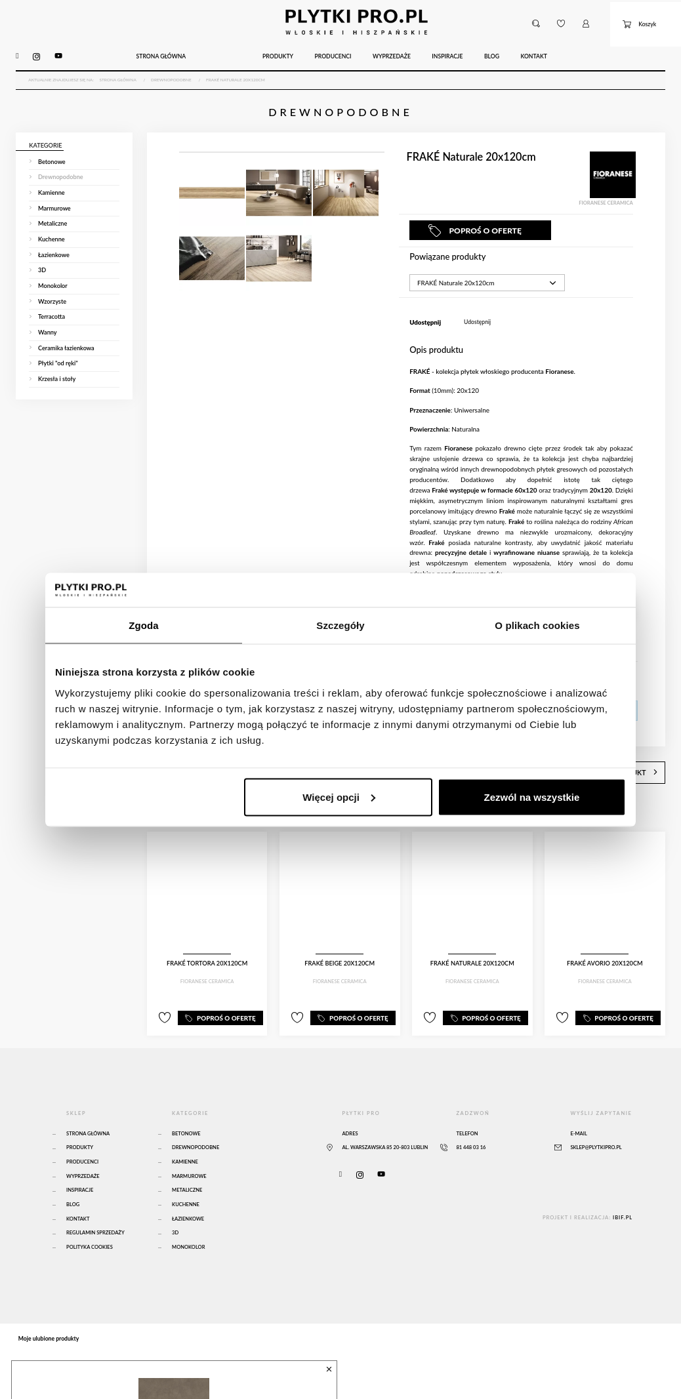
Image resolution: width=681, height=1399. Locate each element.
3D (175, 1210)
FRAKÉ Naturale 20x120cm (472, 945)
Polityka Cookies (89, 1224)
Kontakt (77, 1195)
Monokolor (188, 1224)
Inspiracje (79, 1167)
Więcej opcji (338, 796)
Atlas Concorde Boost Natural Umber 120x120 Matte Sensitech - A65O (162, 1374)
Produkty (79, 1124)
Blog (72, 1182)
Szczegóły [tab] (340, 625)
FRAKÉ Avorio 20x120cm (605, 945)
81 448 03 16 (470, 1124)
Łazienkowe (188, 1195)
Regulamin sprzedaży (95, 1210)
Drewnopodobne (195, 1124)
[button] (535, 18)
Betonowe (186, 1111)
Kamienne (185, 1139)
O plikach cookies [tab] (537, 625)
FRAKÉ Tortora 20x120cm (207, 945)
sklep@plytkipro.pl (595, 1124)
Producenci (82, 1139)
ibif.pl (622, 1195)
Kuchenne (185, 1182)
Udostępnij (477, 308)
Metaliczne (187, 1167)
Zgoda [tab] (144, 625)
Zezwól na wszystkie (532, 796)
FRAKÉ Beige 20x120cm (339, 945)
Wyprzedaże (83, 1153)
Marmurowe (189, 1153)
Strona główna (88, 1111)
